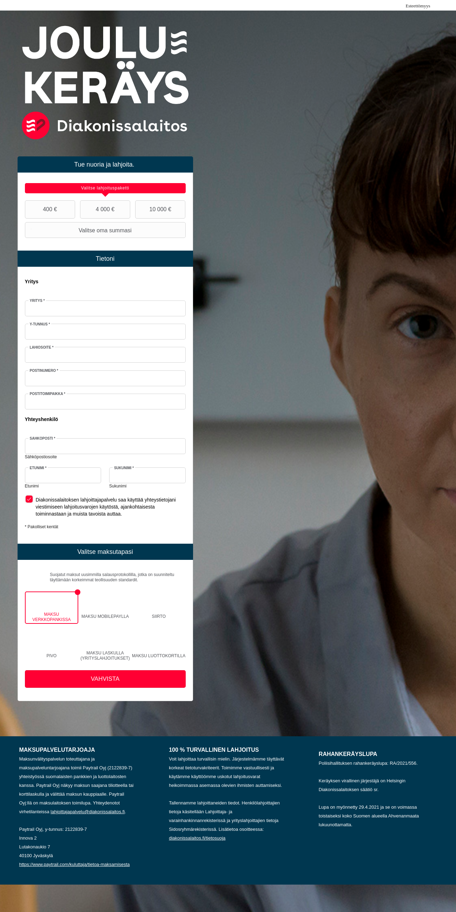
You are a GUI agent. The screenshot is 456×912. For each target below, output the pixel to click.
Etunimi (38, 468)
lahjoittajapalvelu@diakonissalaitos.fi (88, 811)
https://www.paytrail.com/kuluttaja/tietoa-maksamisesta (74, 864)
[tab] (105, 188)
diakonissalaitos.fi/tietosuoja (197, 838)
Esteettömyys (417, 5)
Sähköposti (42, 438)
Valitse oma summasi (79, 230)
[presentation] (105, 188)
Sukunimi (124, 468)
